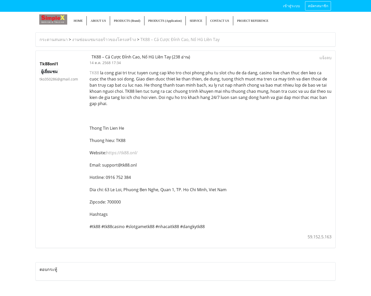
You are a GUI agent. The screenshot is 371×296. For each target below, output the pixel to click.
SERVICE (196, 21)
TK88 (94, 73)
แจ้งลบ (325, 57)
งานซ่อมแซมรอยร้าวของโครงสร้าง (104, 39)
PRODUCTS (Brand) (127, 21)
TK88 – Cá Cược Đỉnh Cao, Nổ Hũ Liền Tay (180, 39)
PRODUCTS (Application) (165, 21)
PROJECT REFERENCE (252, 21)
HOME (78, 21)
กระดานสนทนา (54, 39)
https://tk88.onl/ (122, 153)
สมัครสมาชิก (318, 6)
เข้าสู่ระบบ (291, 6)
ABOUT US (98, 21)
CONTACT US (219, 21)
